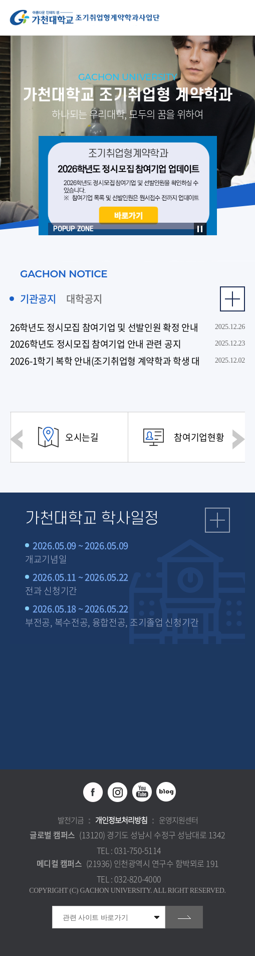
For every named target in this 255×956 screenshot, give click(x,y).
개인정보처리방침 (121, 820)
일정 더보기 (217, 520)
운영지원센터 (178, 820)
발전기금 (71, 820)
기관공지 (38, 298)
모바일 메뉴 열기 (242, 18)
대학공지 (84, 298)
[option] (128, 185)
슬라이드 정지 (200, 229)
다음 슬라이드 (238, 439)
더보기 (232, 298)
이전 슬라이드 (16, 439)
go (184, 917)
